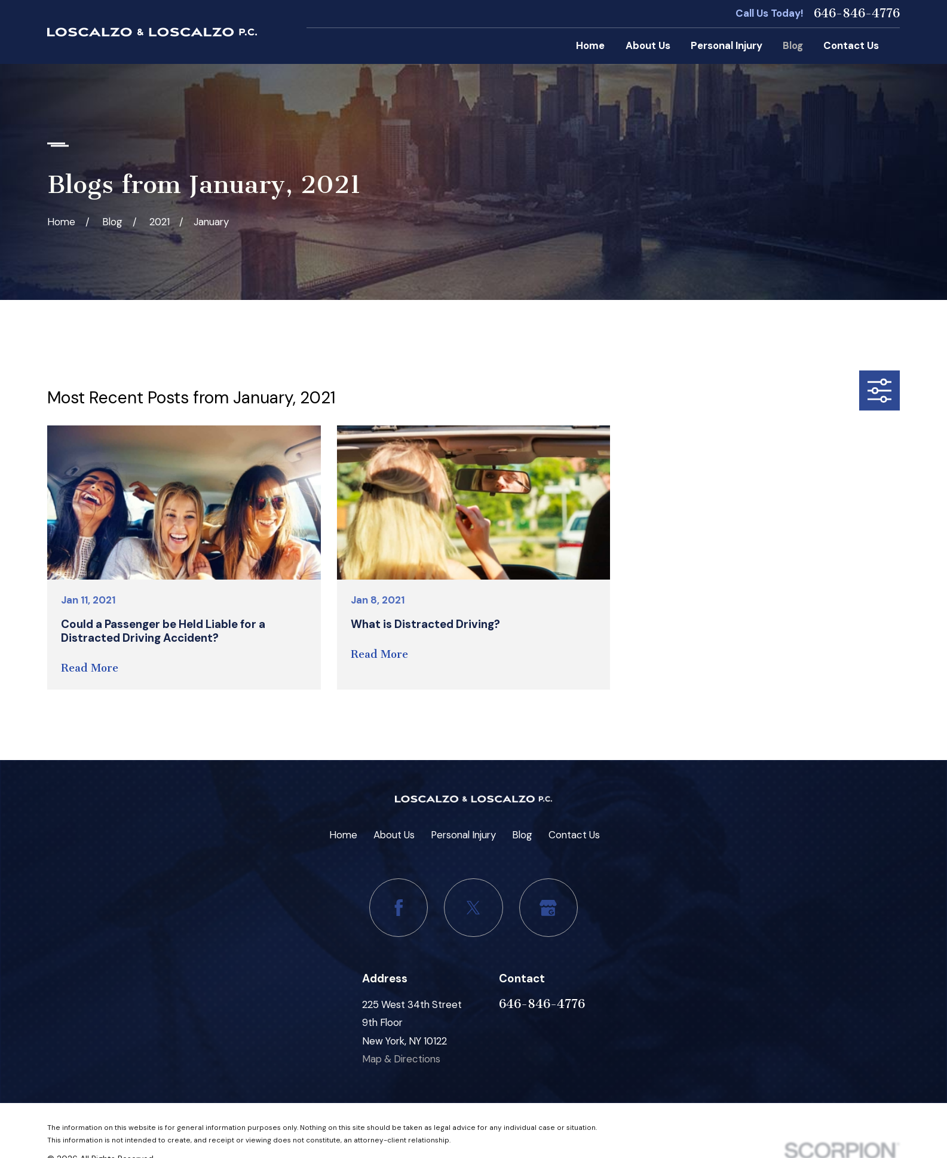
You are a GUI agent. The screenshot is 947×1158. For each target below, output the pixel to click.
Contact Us (574, 834)
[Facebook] (398, 907)
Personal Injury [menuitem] (726, 45)
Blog (522, 834)
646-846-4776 (857, 13)
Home (343, 834)
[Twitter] (473, 907)
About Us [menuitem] (648, 45)
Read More (89, 668)
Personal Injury (463, 834)
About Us (394, 834)
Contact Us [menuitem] (851, 45)
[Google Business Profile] (548, 907)
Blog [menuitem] (793, 45)
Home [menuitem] (590, 45)
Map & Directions (401, 1058)
